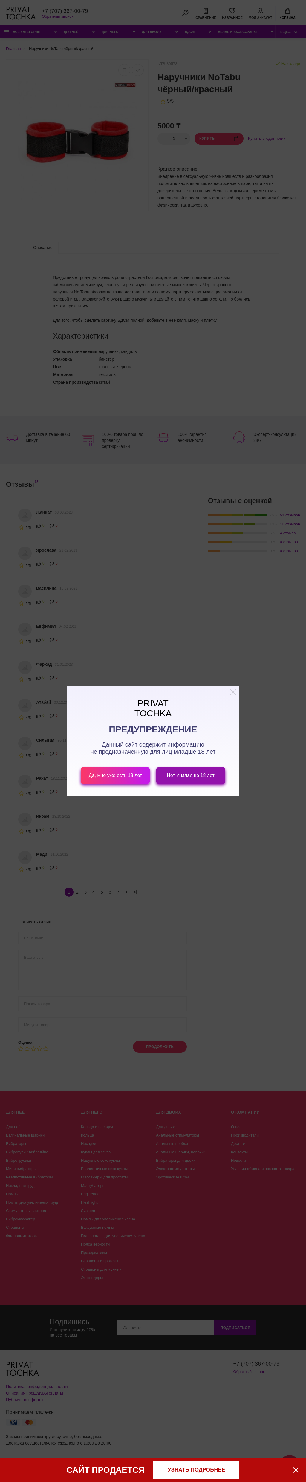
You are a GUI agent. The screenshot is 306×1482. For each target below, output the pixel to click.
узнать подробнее (196, 1470)
